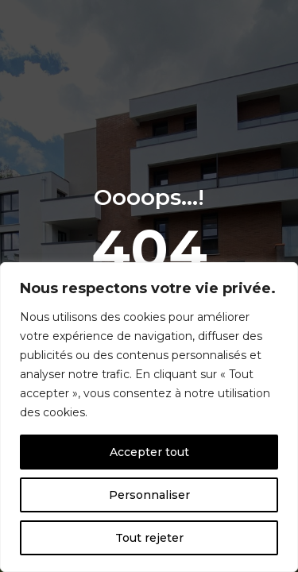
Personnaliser (149, 495)
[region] (149, 417)
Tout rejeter (149, 538)
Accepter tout (149, 452)
